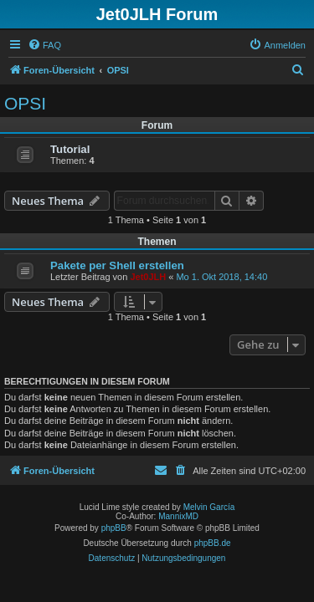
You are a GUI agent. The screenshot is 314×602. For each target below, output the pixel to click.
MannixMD (178, 516)
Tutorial (70, 149)
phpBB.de (212, 543)
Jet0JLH (148, 277)
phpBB (113, 528)
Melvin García (209, 507)
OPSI (25, 103)
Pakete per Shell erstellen (117, 265)
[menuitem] (44, 45)
